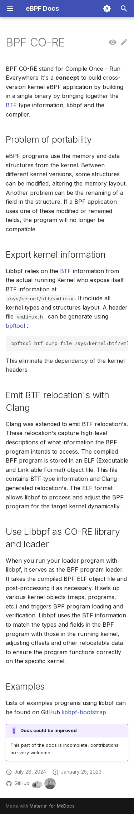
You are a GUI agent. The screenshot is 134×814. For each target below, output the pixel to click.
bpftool (15, 325)
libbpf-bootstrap (84, 712)
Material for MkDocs (52, 806)
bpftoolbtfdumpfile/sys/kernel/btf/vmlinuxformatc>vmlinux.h (69, 343)
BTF (11, 105)
